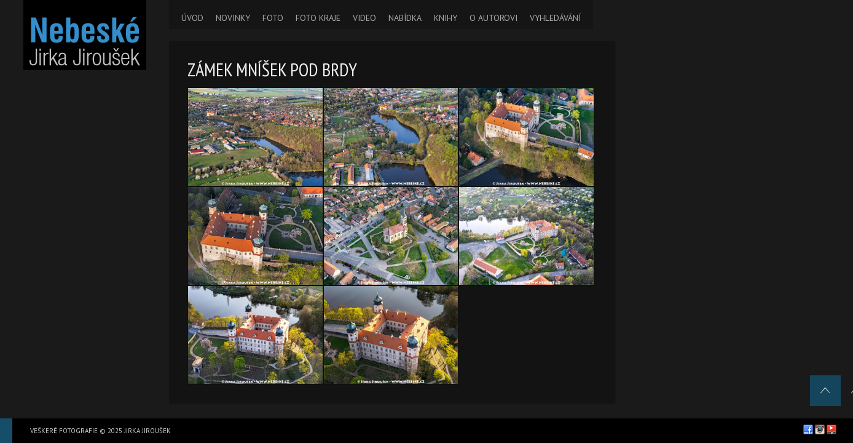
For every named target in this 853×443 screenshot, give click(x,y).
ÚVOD (192, 17)
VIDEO (364, 17)
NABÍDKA (405, 17)
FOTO (272, 17)
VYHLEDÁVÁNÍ (555, 17)
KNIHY (445, 17)
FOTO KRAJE (318, 17)
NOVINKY (233, 17)
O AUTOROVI (493, 17)
